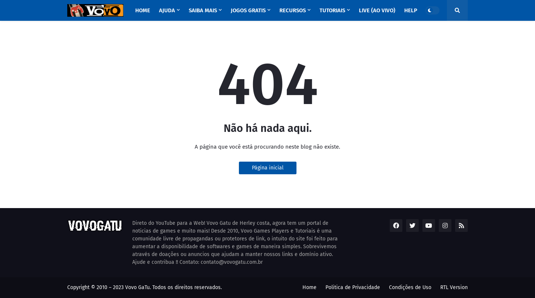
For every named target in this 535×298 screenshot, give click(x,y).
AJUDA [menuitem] (167, 10)
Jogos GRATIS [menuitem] (248, 10)
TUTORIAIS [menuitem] (332, 10)
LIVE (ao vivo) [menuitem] (377, 10)
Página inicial (267, 168)
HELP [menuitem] (410, 10)
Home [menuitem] (142, 10)
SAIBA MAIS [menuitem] (203, 10)
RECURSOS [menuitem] (292, 10)
